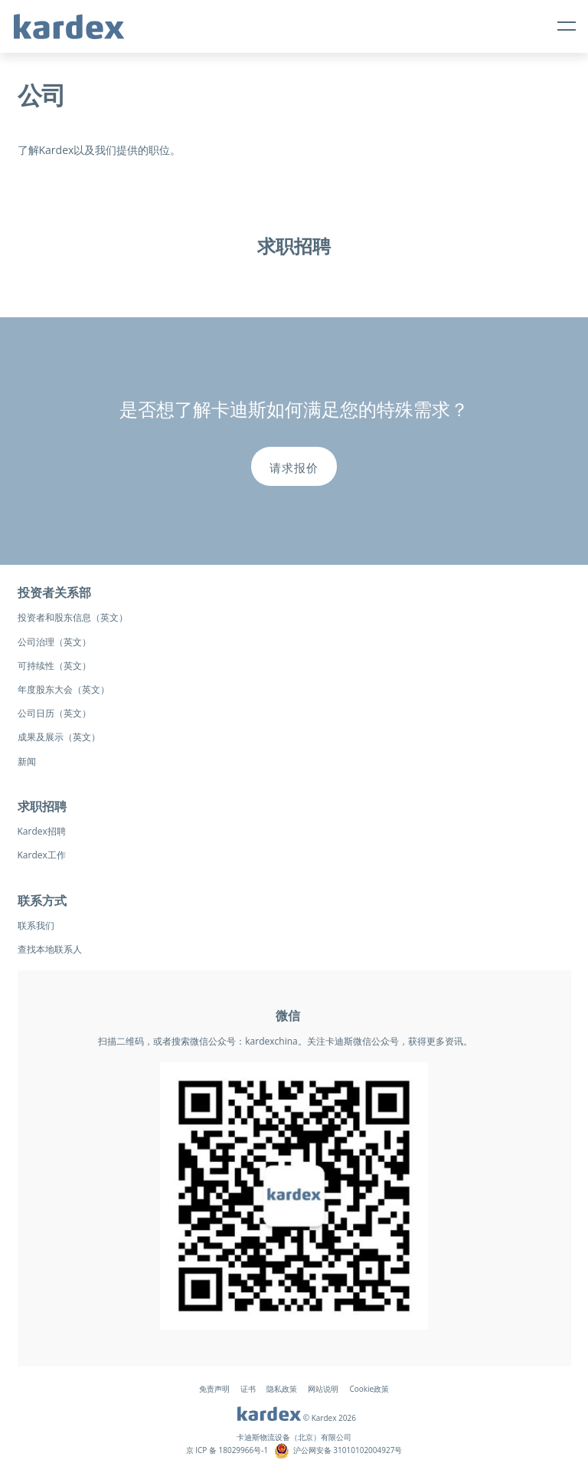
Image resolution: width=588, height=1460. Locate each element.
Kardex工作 (42, 854)
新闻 (27, 761)
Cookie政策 (369, 1388)
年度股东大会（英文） (63, 689)
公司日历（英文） (54, 713)
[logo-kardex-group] (69, 19)
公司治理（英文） (54, 641)
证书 (248, 1388)
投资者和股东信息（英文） (73, 617)
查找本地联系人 (50, 949)
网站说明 (323, 1388)
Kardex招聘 (42, 831)
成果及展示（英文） (59, 736)
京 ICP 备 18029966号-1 (227, 1450)
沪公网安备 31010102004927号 (348, 1450)
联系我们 (36, 925)
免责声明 (214, 1388)
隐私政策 (281, 1388)
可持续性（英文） (54, 665)
